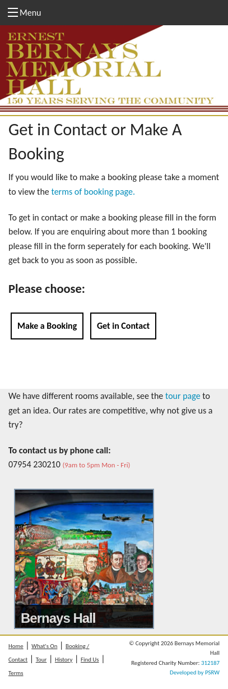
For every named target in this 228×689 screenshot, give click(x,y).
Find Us (90, 659)
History (63, 659)
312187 (210, 663)
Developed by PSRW (195, 672)
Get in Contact (123, 325)
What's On (44, 646)
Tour (41, 659)
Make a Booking (47, 325)
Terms (15, 673)
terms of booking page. (93, 191)
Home (16, 646)
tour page (183, 396)
